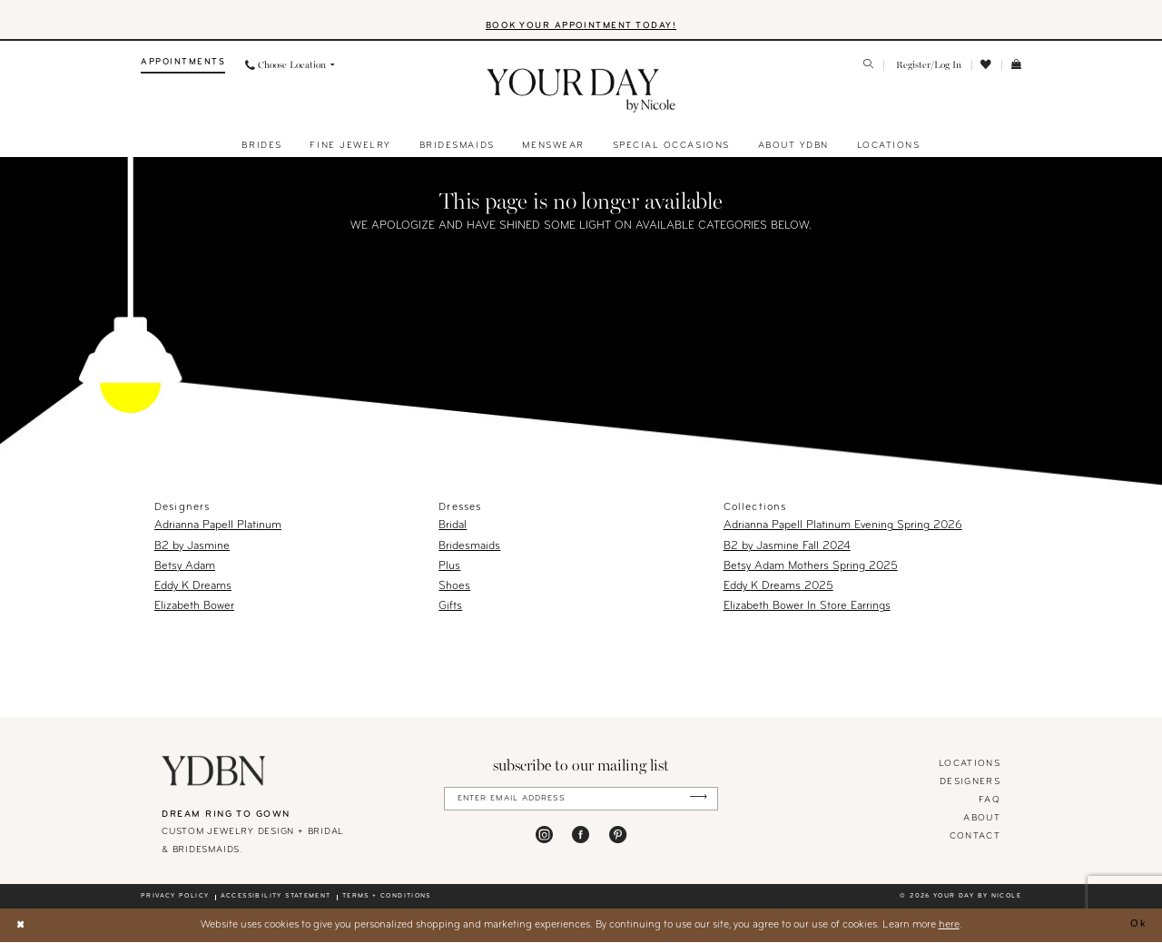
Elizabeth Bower (194, 608)
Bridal (452, 526)
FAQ (989, 801)
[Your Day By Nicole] (214, 771)
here (949, 925)
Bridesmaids (469, 547)
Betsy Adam (184, 567)
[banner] (581, 92)
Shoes (454, 587)
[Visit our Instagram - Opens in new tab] (544, 836)
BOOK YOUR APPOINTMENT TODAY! (580, 27)
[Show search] (869, 67)
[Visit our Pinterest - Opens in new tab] (617, 836)
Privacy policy (175, 898)
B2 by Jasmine (192, 547)
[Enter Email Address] (581, 800)
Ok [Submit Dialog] (1138, 925)
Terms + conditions (386, 898)
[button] (927, 67)
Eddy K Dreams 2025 (778, 587)
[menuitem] (183, 66)
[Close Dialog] (21, 926)
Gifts (450, 608)
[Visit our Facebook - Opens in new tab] (580, 836)
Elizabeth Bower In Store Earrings (807, 608)
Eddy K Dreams (192, 587)
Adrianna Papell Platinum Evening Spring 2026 (843, 526)
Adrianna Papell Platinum (217, 526)
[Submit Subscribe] (696, 800)
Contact (975, 837)
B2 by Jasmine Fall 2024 (787, 547)
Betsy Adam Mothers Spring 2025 (811, 567)
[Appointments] (183, 66)
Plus (449, 567)
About (981, 819)
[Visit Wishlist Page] (986, 66)
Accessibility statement (276, 898)
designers (970, 783)
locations (969, 765)
